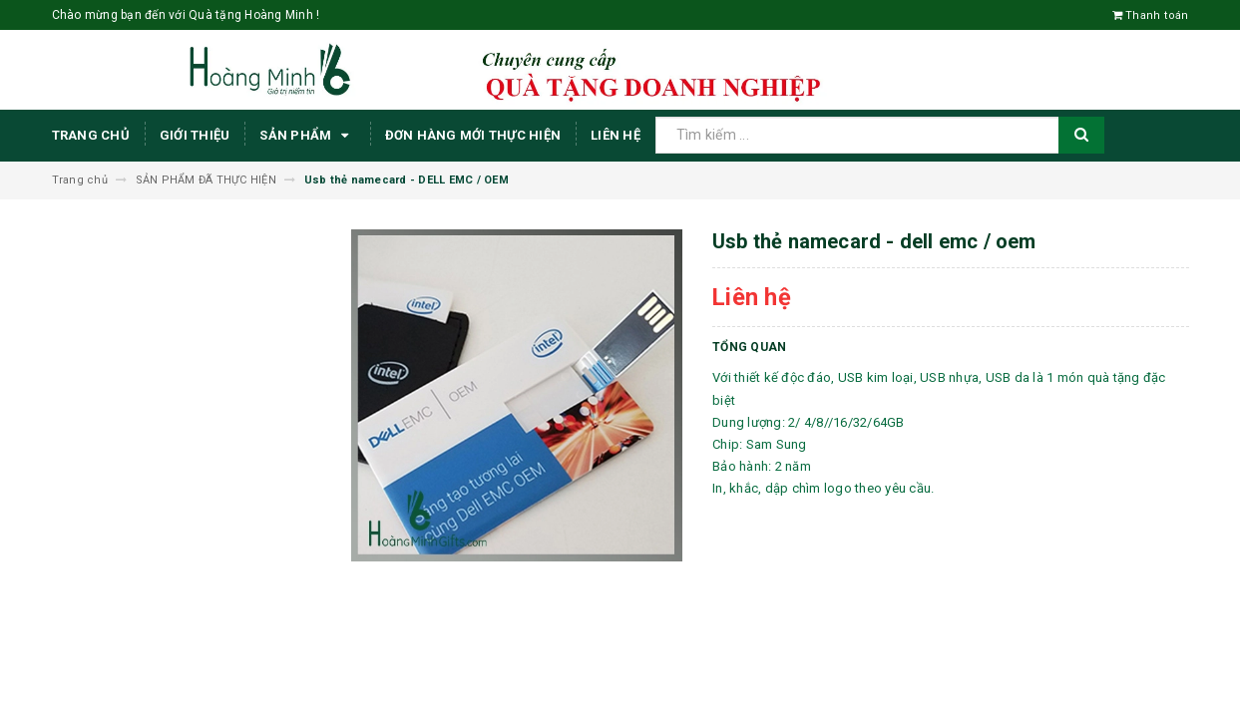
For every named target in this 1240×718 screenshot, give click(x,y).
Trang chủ (91, 135)
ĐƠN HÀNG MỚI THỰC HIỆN (473, 135)
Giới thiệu (195, 135)
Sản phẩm (306, 136)
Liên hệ (615, 135)
